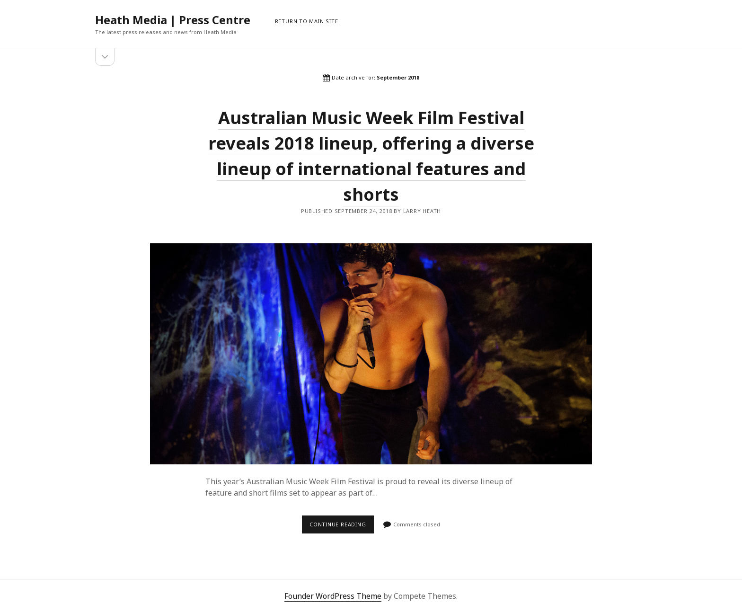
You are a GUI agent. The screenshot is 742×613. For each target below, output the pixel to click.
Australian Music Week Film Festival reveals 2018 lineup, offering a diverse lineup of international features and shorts (371, 353)
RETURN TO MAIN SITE (306, 21)
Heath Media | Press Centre (172, 19)
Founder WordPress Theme (332, 596)
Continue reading (341, 526)
